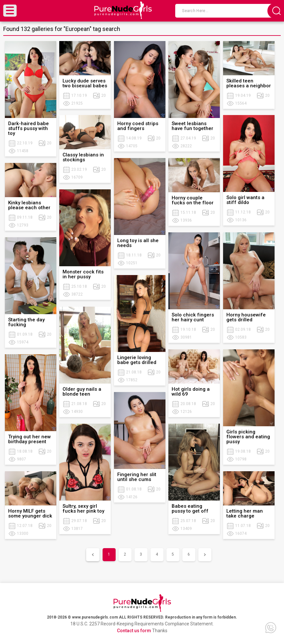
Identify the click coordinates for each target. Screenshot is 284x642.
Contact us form (134, 630)
